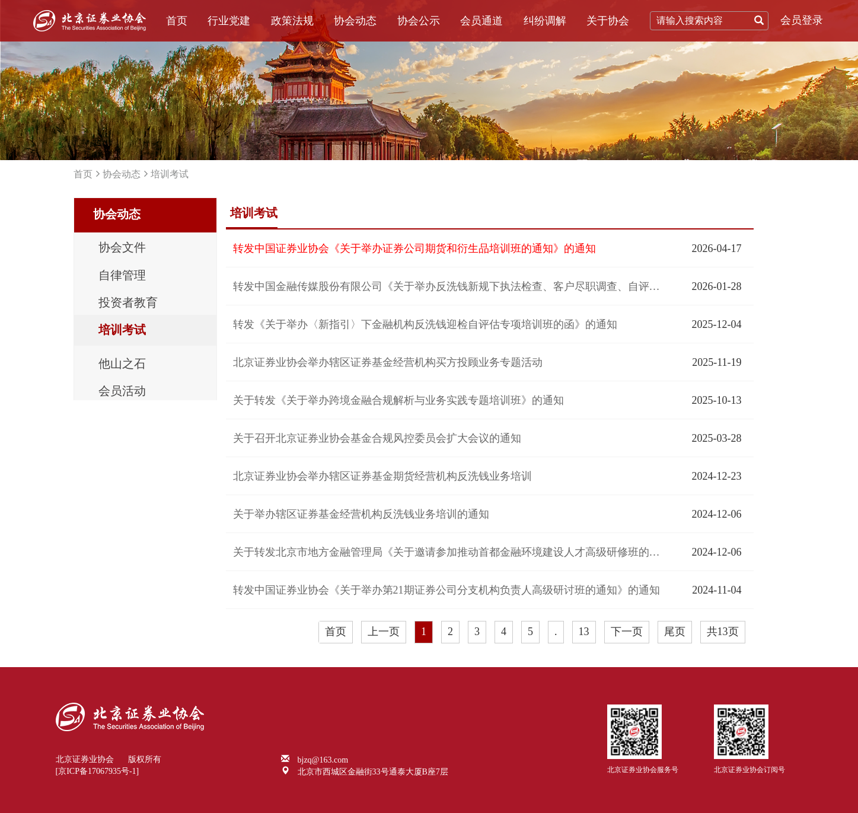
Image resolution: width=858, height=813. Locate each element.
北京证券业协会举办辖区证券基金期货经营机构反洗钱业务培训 (382, 476)
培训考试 (170, 174)
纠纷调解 (545, 21)
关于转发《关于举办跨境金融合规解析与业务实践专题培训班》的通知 (398, 400)
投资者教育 (128, 304)
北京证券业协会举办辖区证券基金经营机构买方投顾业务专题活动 (388, 362)
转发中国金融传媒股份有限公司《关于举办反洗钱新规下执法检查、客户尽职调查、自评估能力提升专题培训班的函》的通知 (447, 286)
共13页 (723, 631)
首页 (176, 21)
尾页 (674, 631)
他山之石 (122, 365)
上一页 (384, 631)
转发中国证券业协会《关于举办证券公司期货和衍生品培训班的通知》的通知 (414, 248)
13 (584, 631)
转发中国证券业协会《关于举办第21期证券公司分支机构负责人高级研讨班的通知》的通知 (446, 590)
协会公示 (418, 21)
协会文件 (122, 248)
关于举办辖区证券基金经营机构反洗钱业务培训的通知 (361, 514)
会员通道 (481, 21)
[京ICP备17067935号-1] (97, 771)
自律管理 (122, 276)
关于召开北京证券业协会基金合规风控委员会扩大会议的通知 (377, 438)
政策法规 (292, 21)
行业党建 (229, 21)
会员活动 (122, 393)
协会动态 (355, 21)
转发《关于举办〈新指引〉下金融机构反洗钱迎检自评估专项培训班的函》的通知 (425, 324)
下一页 (627, 631)
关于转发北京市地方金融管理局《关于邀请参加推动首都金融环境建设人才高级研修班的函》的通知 (447, 552)
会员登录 (801, 20)
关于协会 (607, 21)
